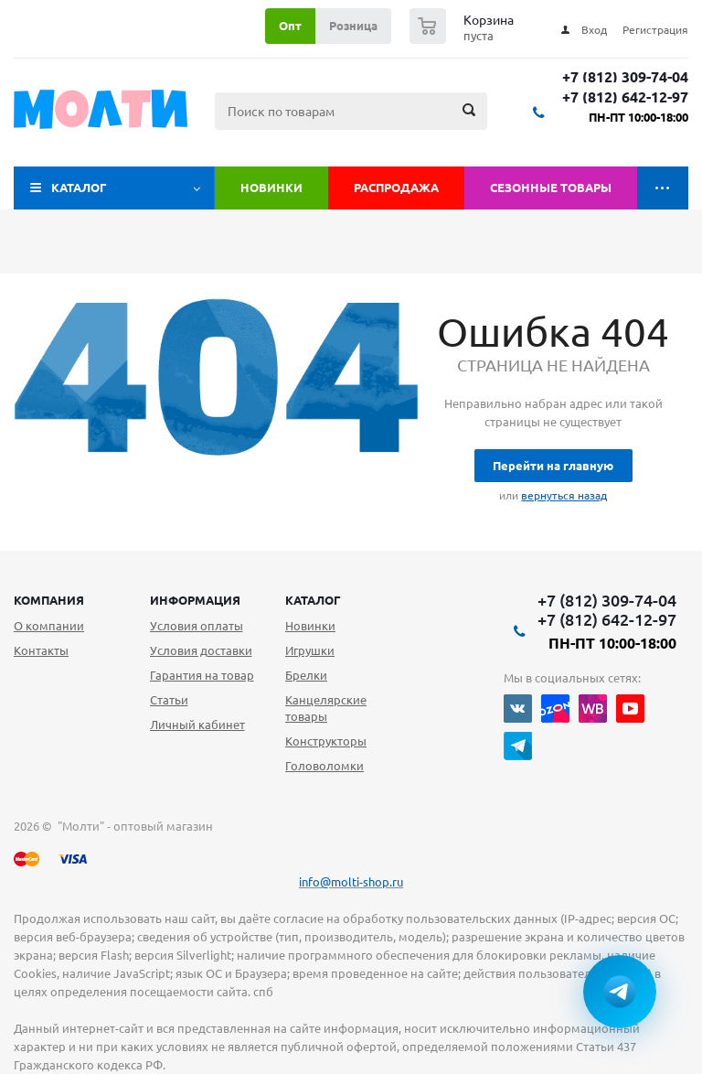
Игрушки (310, 650)
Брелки (306, 675)
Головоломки (324, 765)
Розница (353, 25)
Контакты (41, 650)
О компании (49, 625)
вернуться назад (564, 495)
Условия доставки (201, 650)
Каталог (79, 187)
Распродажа (396, 187)
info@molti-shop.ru (351, 881)
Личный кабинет (197, 724)
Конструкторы (326, 741)
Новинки (271, 187)
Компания (49, 600)
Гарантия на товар (202, 675)
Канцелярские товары (326, 708)
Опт (290, 25)
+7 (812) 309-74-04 (625, 77)
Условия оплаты (196, 625)
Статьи (169, 699)
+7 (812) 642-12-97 (625, 97)
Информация (195, 600)
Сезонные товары (551, 187)
